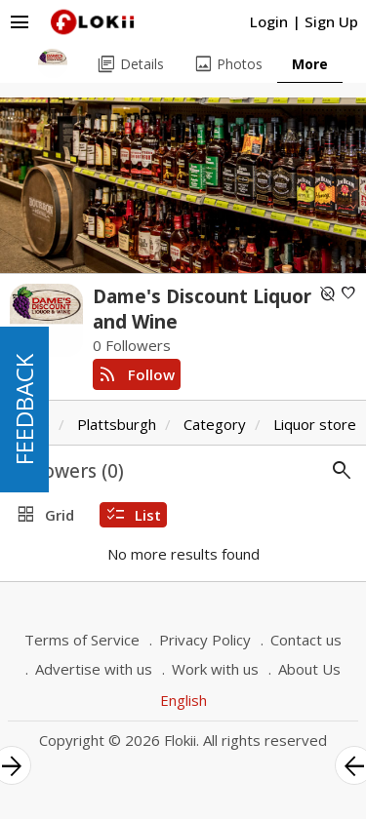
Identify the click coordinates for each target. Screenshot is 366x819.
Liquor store (314, 424)
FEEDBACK (24, 409)
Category (214, 424)
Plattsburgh (116, 424)
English (183, 700)
